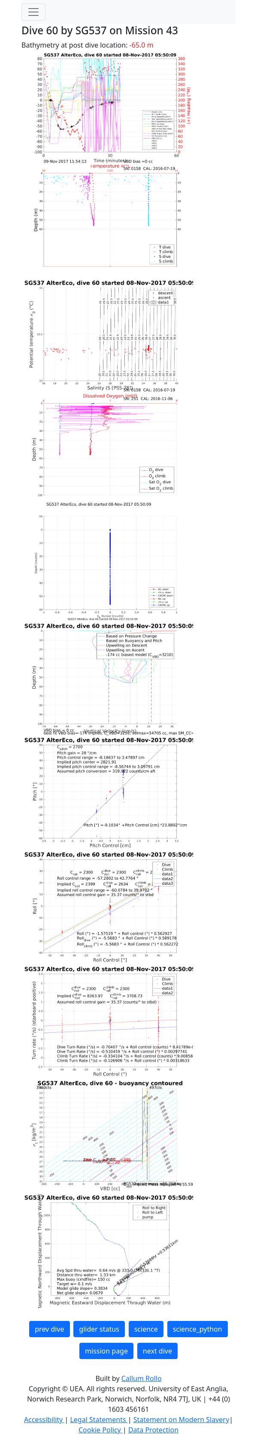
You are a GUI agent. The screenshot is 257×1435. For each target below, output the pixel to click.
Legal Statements (98, 1419)
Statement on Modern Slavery (181, 1419)
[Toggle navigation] (33, 12)
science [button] (146, 1329)
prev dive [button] (49, 1329)
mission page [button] (106, 1351)
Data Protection (153, 1430)
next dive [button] (157, 1351)
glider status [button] (99, 1329)
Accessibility (44, 1419)
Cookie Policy (101, 1430)
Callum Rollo (141, 1378)
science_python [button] (197, 1329)
